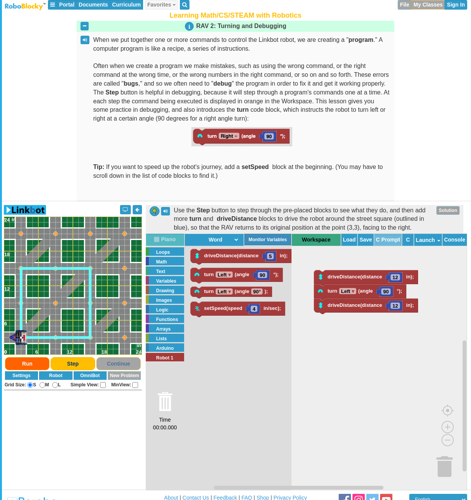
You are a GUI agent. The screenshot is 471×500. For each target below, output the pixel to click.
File (404, 5)
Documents (93, 5)
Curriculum (126, 5)
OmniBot (90, 375)
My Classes (428, 5)
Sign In (456, 5)
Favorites (161, 5)
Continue (118, 364)
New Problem (124, 375)
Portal (66, 5)
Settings (21, 375)
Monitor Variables (268, 239)
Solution (448, 210)
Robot (56, 375)
